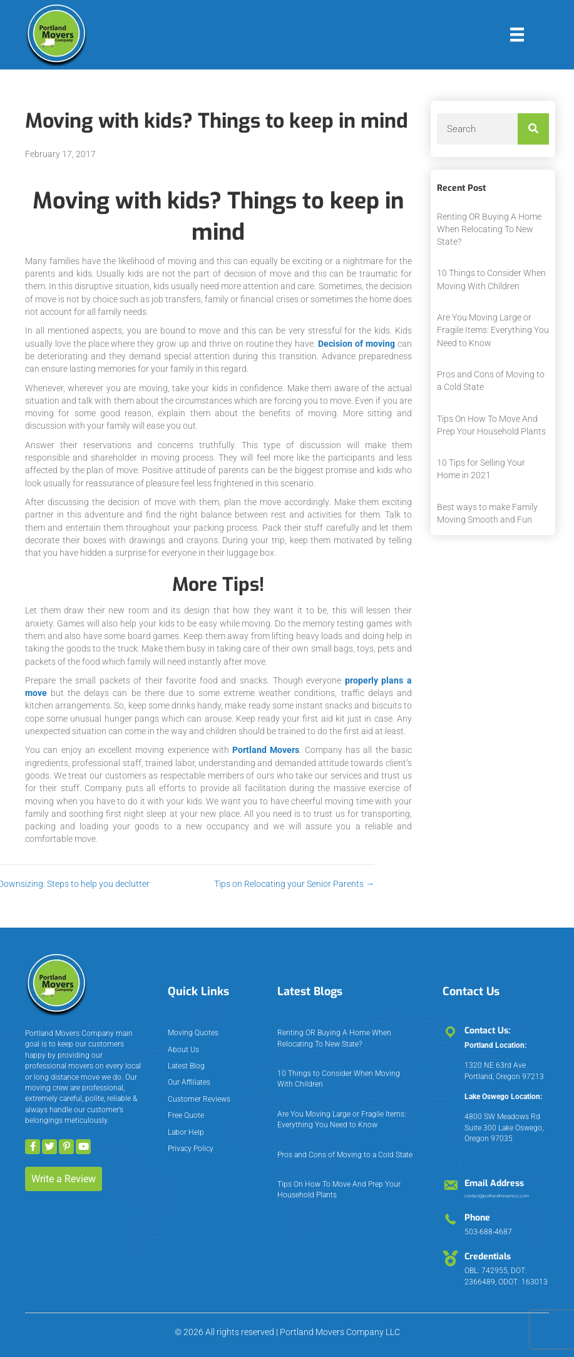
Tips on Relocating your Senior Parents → (225, 884)
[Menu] (517, 34)
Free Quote (186, 1115)
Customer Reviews (199, 1099)
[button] (32, 1146)
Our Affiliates (189, 1082)
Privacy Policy (190, 1148)
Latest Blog (186, 1066)
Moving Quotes (193, 1032)
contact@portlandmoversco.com (496, 1196)
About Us (183, 1049)
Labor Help (186, 1132)
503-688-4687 (488, 1231)
